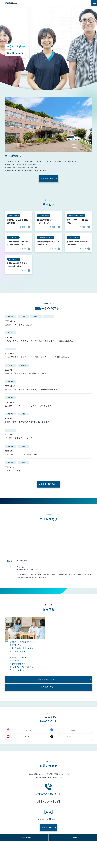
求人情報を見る (47, 687)
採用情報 (74, 837)
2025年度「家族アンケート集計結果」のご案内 (25, 373)
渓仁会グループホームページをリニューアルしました (28, 405)
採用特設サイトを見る (47, 679)
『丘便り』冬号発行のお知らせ (18, 438)
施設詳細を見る (47, 178)
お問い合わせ (26, 837)
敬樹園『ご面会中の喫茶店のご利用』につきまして (27, 422)
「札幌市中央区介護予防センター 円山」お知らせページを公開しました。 (37, 357)
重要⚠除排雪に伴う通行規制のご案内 (21, 454)
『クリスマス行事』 (13, 470)
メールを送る (47, 827)
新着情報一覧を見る (47, 484)
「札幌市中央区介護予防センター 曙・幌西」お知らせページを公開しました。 (39, 340)
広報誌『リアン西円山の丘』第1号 (20, 324)
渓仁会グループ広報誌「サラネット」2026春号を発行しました (32, 389)
